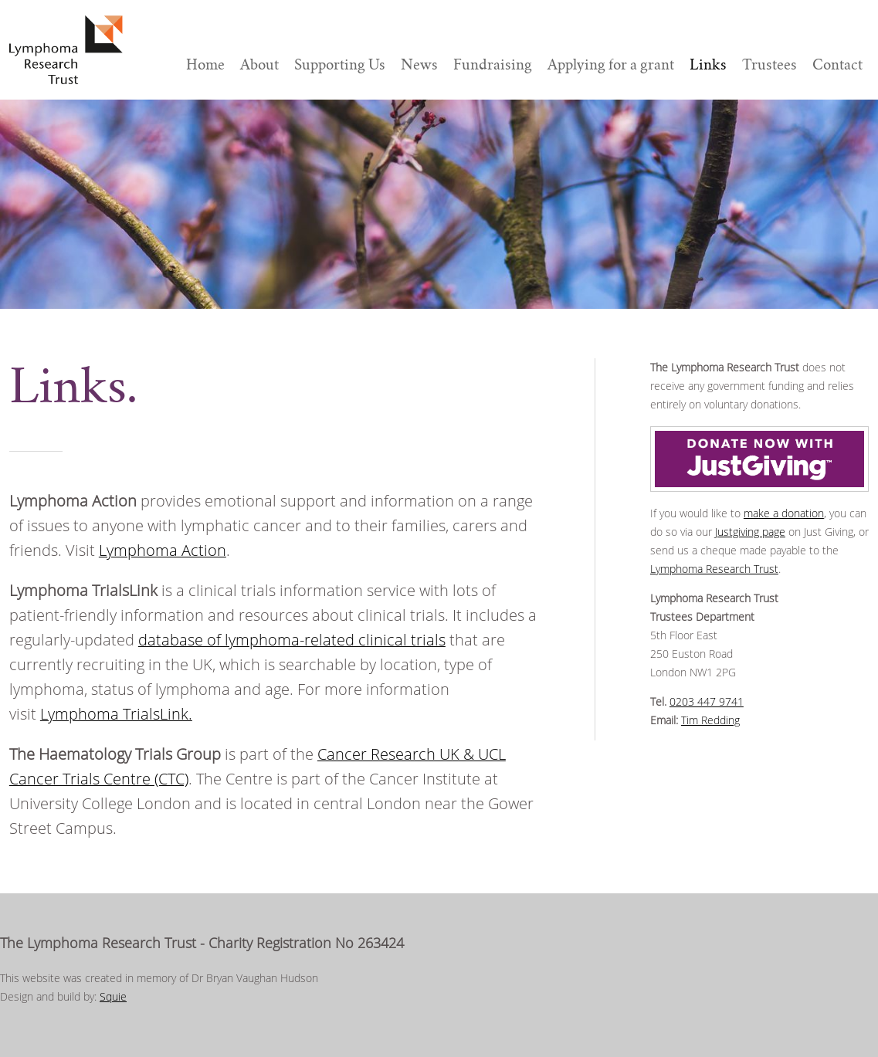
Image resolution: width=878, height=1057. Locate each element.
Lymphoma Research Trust (714, 568)
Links (708, 64)
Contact (837, 64)
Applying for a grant (610, 64)
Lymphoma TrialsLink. (116, 713)
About (259, 64)
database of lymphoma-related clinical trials (292, 639)
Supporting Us (339, 64)
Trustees (769, 64)
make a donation (784, 513)
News (419, 64)
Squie (113, 996)
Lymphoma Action (162, 550)
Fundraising (492, 64)
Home (205, 64)
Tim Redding (710, 720)
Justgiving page (750, 531)
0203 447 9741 (707, 701)
